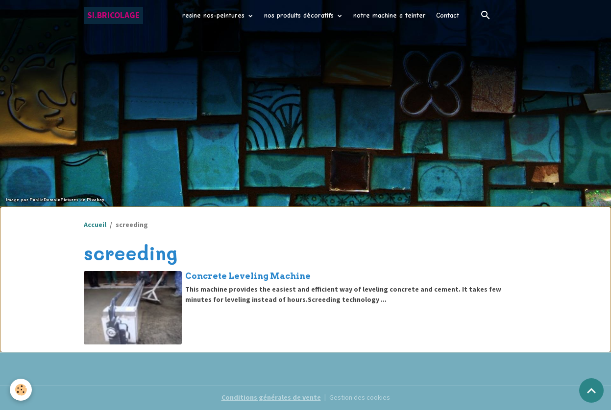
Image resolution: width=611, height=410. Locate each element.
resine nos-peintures (214, 15)
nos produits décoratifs (300, 15)
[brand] (113, 15)
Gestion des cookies (359, 397)
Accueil (95, 224)
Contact (447, 15)
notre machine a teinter (389, 15)
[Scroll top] (591, 390)
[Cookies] (21, 390)
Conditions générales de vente (271, 397)
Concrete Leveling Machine (248, 276)
